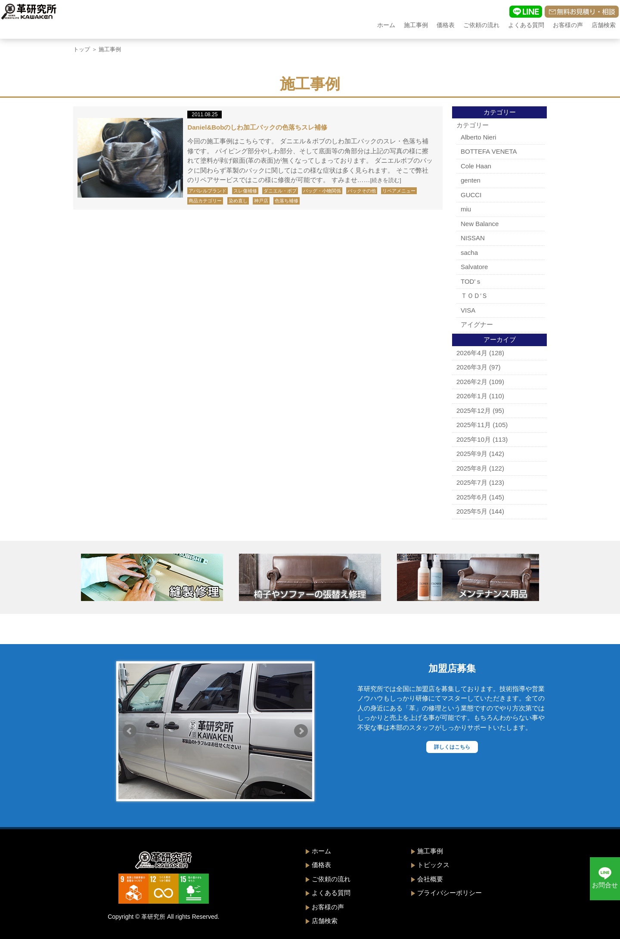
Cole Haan (476, 166)
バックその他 (361, 190)
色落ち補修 (286, 200)
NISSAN (473, 238)
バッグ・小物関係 (322, 190)
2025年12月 (473, 410)
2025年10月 (473, 439)
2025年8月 (471, 468)
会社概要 (430, 879)
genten (470, 180)
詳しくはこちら (452, 747)
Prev (129, 731)
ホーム (386, 25)
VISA (468, 310)
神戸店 (261, 200)
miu (466, 209)
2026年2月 (471, 381)
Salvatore (474, 266)
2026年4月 (471, 352)
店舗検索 (604, 25)
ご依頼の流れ (481, 25)
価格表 (446, 25)
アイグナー (477, 324)
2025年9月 (471, 453)
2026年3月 (471, 367)
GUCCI (471, 194)
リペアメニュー (398, 190)
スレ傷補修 (245, 190)
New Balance (480, 223)
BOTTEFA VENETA (489, 151)
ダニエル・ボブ (280, 190)
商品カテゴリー (205, 200)
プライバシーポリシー (449, 892)
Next (301, 731)
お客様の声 (568, 25)
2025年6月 (471, 497)
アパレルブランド (207, 190)
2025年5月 (471, 511)
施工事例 (416, 25)
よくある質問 (526, 25)
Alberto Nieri (478, 137)
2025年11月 (473, 424)
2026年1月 (471, 396)
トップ (81, 49)
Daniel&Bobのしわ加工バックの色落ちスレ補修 (257, 127)
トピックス (433, 864)
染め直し (238, 200)
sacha (469, 252)
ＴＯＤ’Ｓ (474, 295)
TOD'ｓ (471, 281)
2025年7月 (471, 482)
